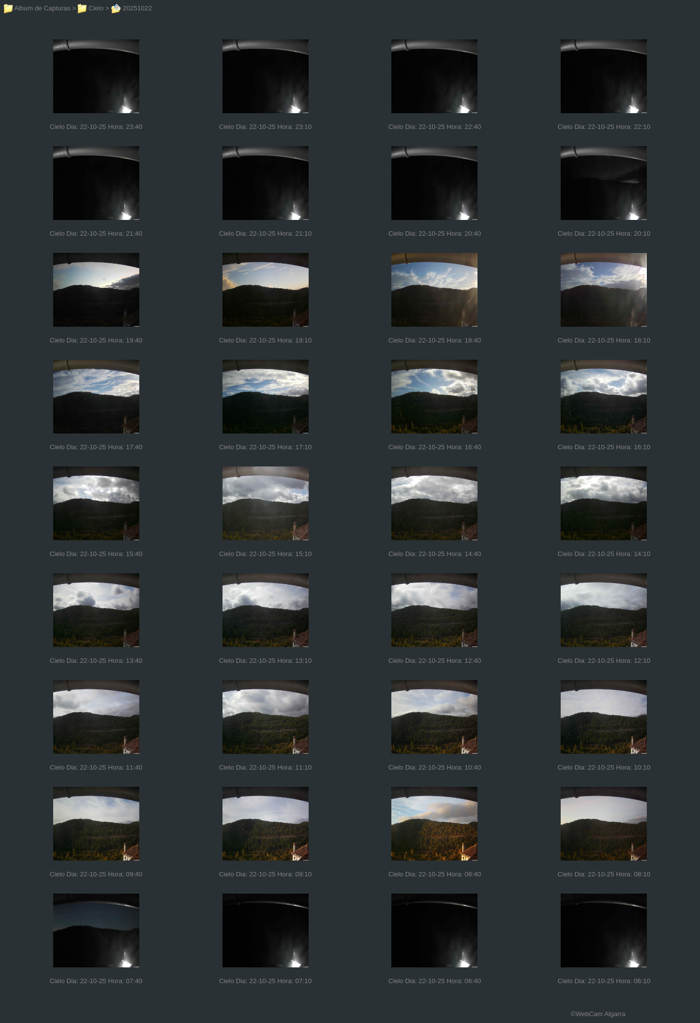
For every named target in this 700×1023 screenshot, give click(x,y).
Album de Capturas (37, 8)
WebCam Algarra (600, 1014)
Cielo (90, 8)
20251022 (131, 8)
